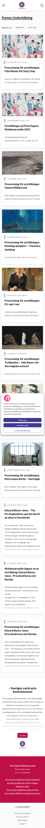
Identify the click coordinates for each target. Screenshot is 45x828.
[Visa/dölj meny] (3, 5)
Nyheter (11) (7, 27)
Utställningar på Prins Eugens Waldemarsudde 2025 (22, 127)
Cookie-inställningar (22, 430)
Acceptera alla (22, 425)
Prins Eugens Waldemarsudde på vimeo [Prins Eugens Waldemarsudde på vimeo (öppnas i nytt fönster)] (22, 790)
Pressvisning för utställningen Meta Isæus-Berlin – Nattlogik (22, 477)
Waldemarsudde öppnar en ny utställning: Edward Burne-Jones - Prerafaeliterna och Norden (22, 574)
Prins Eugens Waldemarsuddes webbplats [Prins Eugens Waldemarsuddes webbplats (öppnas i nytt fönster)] (22, 779)
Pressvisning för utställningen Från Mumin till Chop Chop (22, 69)
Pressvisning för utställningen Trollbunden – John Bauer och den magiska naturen (22, 362)
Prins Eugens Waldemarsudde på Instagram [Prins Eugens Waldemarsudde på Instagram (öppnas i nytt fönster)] (22, 793)
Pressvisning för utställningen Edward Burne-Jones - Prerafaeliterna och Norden (22, 630)
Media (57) (19, 27)
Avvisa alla (22, 420)
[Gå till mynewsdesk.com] (22, 806)
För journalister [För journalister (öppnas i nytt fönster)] (22, 817)
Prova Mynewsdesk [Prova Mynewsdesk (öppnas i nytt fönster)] (22, 813)
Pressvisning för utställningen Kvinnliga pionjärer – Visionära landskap (22, 246)
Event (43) (32, 27)
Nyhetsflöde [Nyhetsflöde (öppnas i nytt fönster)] (22, 820)
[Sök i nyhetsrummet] (42, 5)
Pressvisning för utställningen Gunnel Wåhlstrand (22, 186)
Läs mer (22, 735)
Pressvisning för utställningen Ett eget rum (22, 302)
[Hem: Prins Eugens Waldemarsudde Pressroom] (22, 5)
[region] (22, 414)
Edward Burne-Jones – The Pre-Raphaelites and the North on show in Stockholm (22, 514)
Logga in (22, 823)
